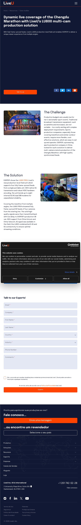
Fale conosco (72, 488)
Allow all (66, 278)
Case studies (24, 10)
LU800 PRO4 (23, 180)
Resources (13, 10)
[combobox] (40, 335)
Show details (70, 272)
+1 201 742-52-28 (67, 483)
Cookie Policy (26, 515)
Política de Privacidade (48, 385)
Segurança (7, 509)
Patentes (25, 506)
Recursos (7, 452)
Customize (40, 278)
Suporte (6, 457)
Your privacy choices (29, 512)
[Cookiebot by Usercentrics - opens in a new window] (69, 245)
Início (5, 10)
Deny (15, 278)
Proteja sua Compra (28, 509)
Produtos (7, 443)
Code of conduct (9, 515)
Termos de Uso (8, 506)
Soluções (7, 448)
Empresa (6, 461)
